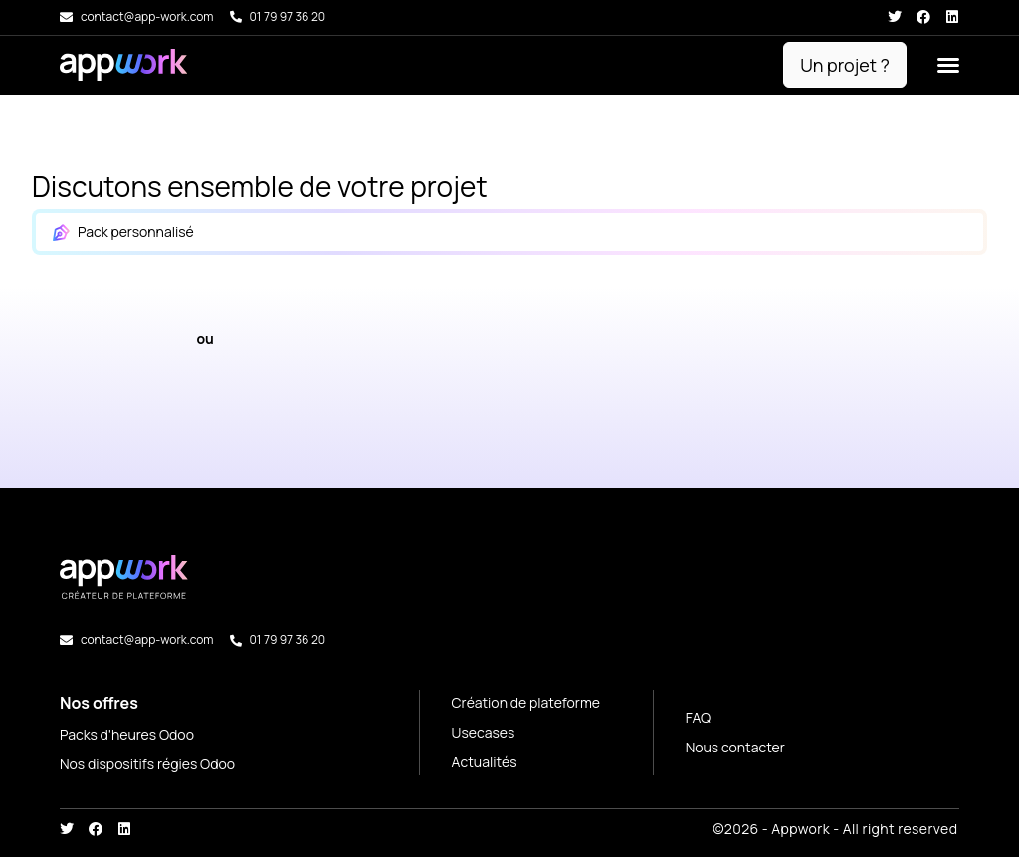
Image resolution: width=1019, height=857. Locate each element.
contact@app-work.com (147, 16)
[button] (948, 65)
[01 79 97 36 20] (236, 17)
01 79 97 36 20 (288, 16)
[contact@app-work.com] (66, 17)
